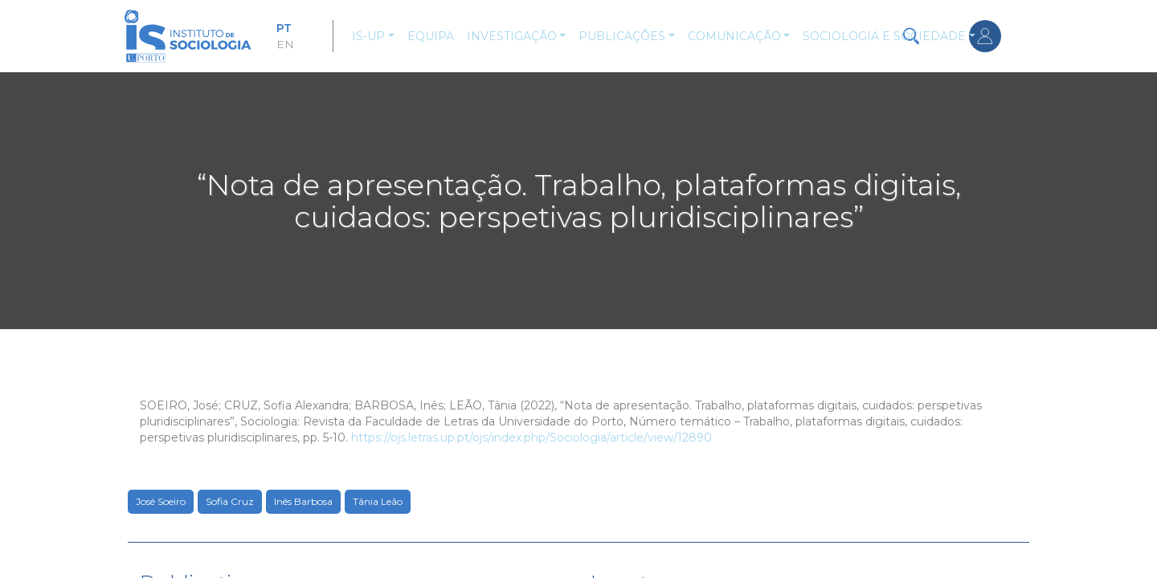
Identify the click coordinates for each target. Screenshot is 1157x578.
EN (285, 44)
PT (284, 28)
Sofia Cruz (230, 501)
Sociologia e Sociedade (884, 36)
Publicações (621, 36)
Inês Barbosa (303, 501)
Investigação (512, 36)
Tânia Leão (378, 501)
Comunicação (734, 36)
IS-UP (368, 36)
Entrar (985, 36)
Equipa (430, 36)
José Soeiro (161, 501)
